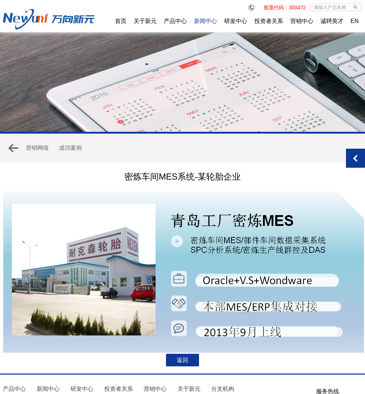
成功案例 (70, 148)
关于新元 (145, 21)
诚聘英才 (331, 21)
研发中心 (235, 21)
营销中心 (301, 21)
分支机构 (222, 389)
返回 (182, 360)
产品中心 (175, 21)
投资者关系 (268, 21)
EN (355, 21)
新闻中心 (205, 21)
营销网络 (37, 148)
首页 (120, 21)
